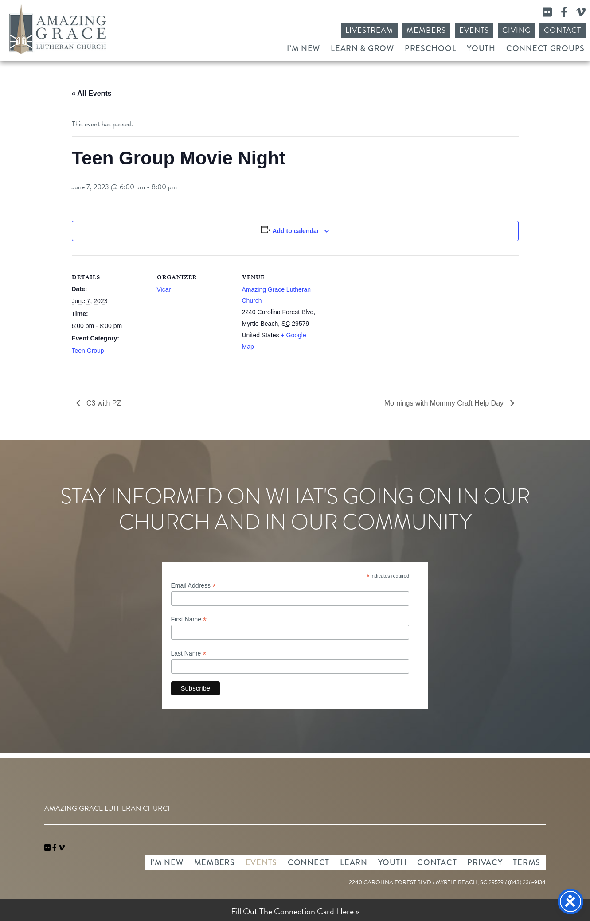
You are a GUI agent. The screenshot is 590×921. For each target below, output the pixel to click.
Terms (526, 862)
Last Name (189, 653)
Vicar (164, 289)
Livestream (369, 30)
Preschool (430, 48)
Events (474, 30)
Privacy (484, 862)
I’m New (303, 48)
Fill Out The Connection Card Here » (295, 911)
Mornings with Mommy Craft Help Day (445, 403)
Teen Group (88, 350)
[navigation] (62, 848)
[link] (48, 848)
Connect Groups (545, 48)
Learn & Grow (362, 48)
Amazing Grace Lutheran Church (57, 29)
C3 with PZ (103, 403)
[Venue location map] (374, 316)
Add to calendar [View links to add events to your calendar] (295, 230)
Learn (353, 862)
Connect (308, 862)
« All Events (92, 93)
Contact (562, 30)
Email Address (193, 585)
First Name (189, 619)
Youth (481, 48)
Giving (516, 30)
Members (425, 30)
